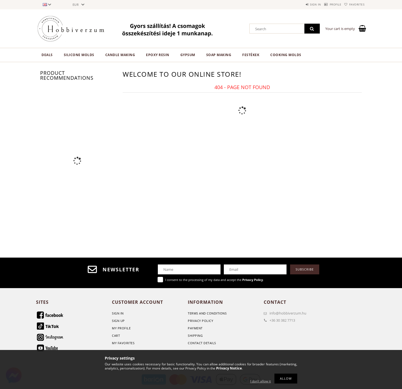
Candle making (120, 55)
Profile (328, 4)
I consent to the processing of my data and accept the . (214, 280)
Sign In (118, 313)
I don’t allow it (260, 381)
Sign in (303, 4)
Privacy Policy (200, 321)
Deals (47, 55)
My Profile (121, 328)
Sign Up (118, 321)
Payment (195, 328)
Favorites (354, 4)
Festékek (250, 55)
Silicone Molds (79, 55)
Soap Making (219, 55)
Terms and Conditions (207, 313)
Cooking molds (285, 55)
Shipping (195, 335)
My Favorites (123, 343)
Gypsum (187, 55)
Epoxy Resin (157, 55)
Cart (116, 335)
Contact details (202, 343)
